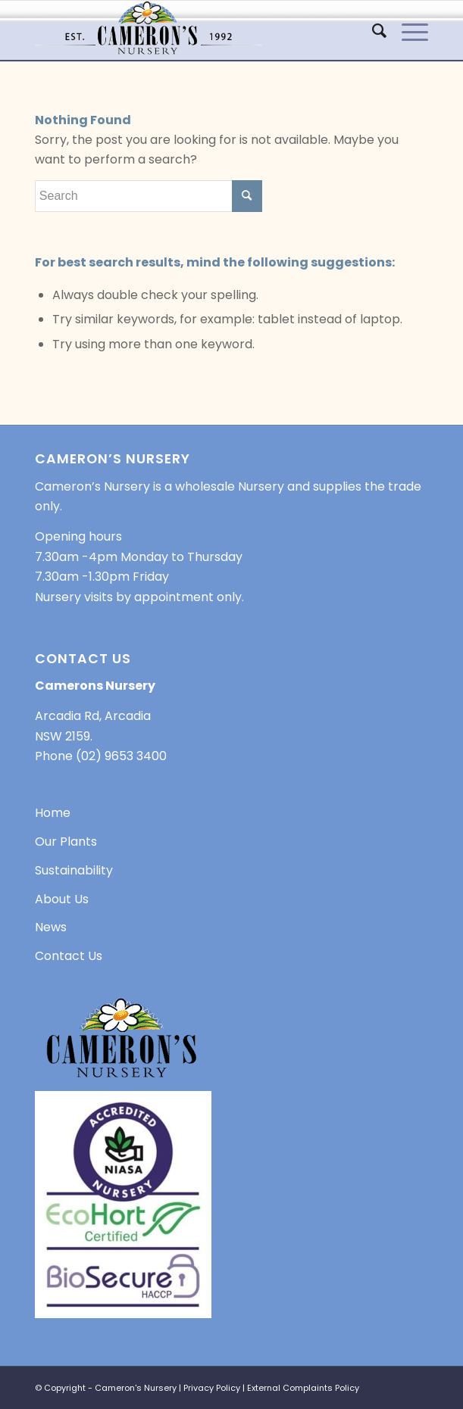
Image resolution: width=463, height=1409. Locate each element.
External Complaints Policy (303, 1388)
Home (52, 812)
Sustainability (74, 870)
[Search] (371, 31)
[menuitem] (371, 31)
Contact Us (68, 956)
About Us (62, 899)
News (51, 927)
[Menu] (407, 31)
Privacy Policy (211, 1388)
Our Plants (66, 841)
